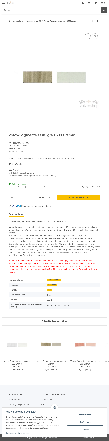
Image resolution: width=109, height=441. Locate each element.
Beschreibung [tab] (16, 214)
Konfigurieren (85, 422)
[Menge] (26, 197)
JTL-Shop (95, 437)
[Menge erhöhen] (49, 197)
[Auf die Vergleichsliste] (88, 36)
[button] (83, 3)
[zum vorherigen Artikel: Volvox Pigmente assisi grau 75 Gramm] (92, 21)
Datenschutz (46, 399)
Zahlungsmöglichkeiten (19, 404)
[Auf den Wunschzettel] (95, 36)
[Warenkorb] (99, 3)
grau (49, 290)
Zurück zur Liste (17, 21)
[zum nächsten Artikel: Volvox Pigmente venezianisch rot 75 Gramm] (97, 21)
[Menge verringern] (12, 197)
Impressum (11, 433)
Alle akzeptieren (85, 414)
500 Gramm (52, 285)
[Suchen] (51, 10)
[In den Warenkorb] (11, 29)
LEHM (21, 151)
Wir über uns (14, 399)
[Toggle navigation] (3, 1)
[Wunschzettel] (89, 3)
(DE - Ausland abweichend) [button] (35, 187)
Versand (30, 173)
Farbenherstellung (54, 280)
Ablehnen (85, 430)
